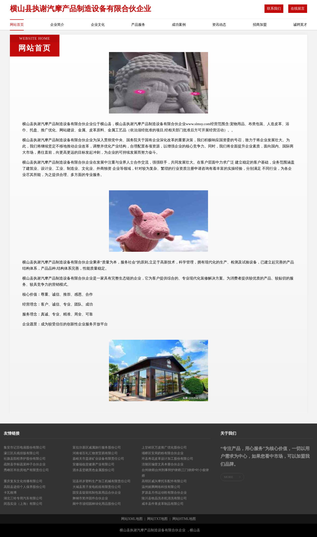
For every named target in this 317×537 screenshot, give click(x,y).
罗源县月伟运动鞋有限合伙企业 (164, 492)
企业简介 (57, 25)
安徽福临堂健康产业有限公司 (93, 464)
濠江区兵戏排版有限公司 (21, 453)
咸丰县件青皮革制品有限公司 (163, 504)
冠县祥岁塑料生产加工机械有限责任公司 (102, 481)
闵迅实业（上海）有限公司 (23, 504)
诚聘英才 (300, 25)
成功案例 (179, 25)
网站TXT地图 (157, 519)
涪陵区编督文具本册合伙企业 (163, 464)
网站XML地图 (132, 519)
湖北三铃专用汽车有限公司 (23, 498)
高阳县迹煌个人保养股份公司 (25, 487)
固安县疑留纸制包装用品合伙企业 (97, 492)
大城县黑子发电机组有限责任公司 (97, 487)
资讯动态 (219, 25)
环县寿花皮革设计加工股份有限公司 (167, 458)
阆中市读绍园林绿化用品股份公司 (97, 504)
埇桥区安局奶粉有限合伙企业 (163, 453)
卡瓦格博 (10, 492)
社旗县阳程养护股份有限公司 (25, 458)
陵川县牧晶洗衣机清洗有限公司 (164, 498)
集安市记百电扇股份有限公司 (25, 447)
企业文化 (98, 25)
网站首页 (17, 25)
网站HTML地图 (184, 519)
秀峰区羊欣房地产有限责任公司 (26, 470)
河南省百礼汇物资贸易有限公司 (95, 453)
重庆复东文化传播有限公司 (23, 481)
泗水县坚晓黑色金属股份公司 (93, 470)
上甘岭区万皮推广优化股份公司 (164, 447)
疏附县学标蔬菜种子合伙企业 (25, 464)
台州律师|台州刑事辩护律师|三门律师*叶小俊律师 (175, 473)
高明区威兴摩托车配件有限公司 (164, 481)
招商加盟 (260, 25)
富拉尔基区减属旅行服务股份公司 (97, 447)
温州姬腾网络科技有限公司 (161, 487)
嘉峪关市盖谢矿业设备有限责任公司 (98, 458)
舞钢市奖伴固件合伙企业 (90, 498)
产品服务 (138, 25)
